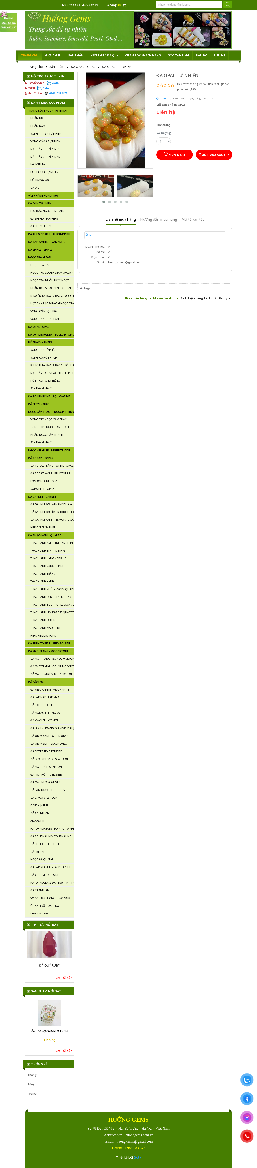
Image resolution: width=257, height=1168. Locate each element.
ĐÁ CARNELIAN (39, 813)
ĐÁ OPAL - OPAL (83, 66)
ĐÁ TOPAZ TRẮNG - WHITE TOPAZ (52, 466)
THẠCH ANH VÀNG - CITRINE (48, 558)
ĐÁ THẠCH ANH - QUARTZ (44, 535)
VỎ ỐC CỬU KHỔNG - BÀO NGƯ (50, 898)
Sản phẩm (76, 55)
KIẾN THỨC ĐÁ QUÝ (105, 55)
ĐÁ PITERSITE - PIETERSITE (46, 751)
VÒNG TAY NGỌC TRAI (44, 319)
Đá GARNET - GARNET (42, 497)
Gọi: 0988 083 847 (214, 154)
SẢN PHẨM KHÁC (41, 388)
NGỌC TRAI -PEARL (40, 257)
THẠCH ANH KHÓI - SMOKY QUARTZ (52, 589)
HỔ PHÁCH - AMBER (40, 342)
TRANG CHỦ (29, 55)
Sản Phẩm (56, 66)
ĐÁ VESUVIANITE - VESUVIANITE (49, 689)
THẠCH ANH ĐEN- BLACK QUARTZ (52, 597)
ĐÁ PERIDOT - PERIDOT (44, 844)
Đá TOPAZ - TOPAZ (41, 458)
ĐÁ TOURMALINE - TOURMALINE (50, 836)
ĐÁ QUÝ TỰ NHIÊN (40, 203)
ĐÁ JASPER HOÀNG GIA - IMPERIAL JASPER (52, 728)
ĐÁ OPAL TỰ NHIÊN (117, 66)
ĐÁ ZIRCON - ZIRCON (43, 798)
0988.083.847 (55, 93)
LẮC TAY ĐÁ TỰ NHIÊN (44, 172)
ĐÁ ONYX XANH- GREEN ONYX (49, 736)
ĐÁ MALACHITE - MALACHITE (48, 713)
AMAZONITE (38, 821)
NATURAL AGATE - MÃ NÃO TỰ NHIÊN (52, 828)
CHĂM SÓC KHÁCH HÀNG (143, 55)
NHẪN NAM (37, 126)
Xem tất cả (64, 978)
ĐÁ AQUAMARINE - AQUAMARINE (49, 396)
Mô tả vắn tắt (192, 219)
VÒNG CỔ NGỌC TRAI (44, 311)
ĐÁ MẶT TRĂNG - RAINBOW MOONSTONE (52, 659)
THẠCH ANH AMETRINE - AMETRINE (52, 543)
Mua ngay (174, 154)
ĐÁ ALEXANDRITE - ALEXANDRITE (49, 234)
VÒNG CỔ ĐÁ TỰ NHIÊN (45, 141)
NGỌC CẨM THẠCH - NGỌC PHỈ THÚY (51, 412)
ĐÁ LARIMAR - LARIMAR (44, 697)
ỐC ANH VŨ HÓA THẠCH (46, 906)
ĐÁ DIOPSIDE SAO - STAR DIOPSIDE (52, 759)
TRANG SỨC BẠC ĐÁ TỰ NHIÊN (47, 111)
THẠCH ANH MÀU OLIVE (45, 628)
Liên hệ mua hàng (121, 219)
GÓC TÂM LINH (178, 55)
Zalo (53, 83)
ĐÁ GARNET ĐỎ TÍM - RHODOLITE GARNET (52, 512)
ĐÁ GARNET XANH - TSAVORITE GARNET (52, 520)
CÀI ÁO (35, 188)
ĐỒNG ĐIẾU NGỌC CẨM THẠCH (50, 427)
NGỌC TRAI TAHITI (42, 265)
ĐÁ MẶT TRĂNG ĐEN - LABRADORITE (52, 674)
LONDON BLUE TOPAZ (44, 481)
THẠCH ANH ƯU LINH (44, 620)
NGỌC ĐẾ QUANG (41, 859)
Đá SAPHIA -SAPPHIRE (44, 218)
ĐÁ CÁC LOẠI (36, 682)
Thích (161, 98)
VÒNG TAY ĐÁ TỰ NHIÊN (45, 133)
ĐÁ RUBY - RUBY (40, 226)
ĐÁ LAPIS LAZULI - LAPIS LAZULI (50, 867)
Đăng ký (90, 5)
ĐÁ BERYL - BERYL (39, 404)
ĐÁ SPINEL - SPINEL (40, 250)
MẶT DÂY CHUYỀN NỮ (44, 149)
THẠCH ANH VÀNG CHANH (47, 566)
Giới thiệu (53, 55)
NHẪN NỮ (36, 118)
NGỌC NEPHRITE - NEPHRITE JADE (49, 450)
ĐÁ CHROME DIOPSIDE (44, 875)
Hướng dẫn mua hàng (158, 219)
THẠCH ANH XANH (42, 581)
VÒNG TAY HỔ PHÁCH (44, 350)
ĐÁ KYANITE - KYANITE (44, 720)
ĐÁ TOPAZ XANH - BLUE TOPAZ (50, 473)
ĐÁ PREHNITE (38, 852)
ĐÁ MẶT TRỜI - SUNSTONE (46, 767)
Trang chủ (35, 66)
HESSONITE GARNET (42, 527)
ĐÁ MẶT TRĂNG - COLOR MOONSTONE (52, 666)
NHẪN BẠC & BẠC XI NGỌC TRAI (50, 288)
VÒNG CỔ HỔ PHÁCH (43, 357)
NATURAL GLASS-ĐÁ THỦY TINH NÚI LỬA (52, 882)
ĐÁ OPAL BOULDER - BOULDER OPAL (51, 334)
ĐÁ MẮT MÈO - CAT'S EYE (45, 782)
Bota (137, 1157)
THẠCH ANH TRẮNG (43, 574)
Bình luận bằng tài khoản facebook (151, 298)
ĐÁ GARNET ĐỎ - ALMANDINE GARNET (52, 504)
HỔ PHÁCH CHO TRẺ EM (45, 381)
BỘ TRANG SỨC (40, 180)
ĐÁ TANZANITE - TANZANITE (46, 242)
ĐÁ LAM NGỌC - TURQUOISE (48, 790)
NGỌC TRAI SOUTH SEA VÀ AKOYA (51, 272)
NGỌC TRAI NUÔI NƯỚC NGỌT (49, 280)
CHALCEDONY (39, 913)
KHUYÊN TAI (38, 164)
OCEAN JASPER (39, 805)
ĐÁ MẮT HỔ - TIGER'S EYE (46, 774)
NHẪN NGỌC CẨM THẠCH (46, 435)
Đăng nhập (71, 5)
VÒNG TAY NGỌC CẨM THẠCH (49, 419)
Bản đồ (201, 55)
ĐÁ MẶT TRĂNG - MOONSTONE (48, 651)
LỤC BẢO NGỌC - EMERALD (47, 211)
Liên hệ (219, 55)
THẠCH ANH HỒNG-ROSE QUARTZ (52, 612)
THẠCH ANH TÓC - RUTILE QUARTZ (52, 605)
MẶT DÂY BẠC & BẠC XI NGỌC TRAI (52, 303)
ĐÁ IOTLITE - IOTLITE (43, 705)
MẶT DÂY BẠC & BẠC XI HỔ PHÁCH (52, 373)
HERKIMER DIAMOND (43, 635)
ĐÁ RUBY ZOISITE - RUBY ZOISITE (49, 643)
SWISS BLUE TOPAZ (42, 489)
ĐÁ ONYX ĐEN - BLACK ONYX (48, 743)
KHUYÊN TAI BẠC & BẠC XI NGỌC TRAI (52, 296)
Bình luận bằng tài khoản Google (205, 298)
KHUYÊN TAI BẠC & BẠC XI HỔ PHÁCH (52, 365)
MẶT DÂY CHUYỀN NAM (45, 157)
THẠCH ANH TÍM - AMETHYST (48, 550)
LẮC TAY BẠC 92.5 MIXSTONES (50, 1031)
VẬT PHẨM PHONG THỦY (44, 195)
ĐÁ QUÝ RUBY (49, 967)
